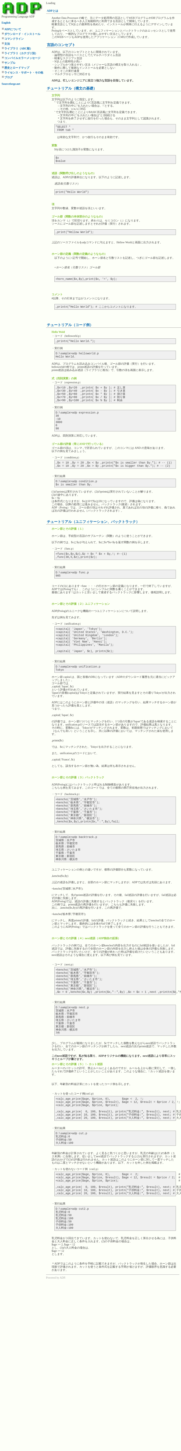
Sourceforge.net (11, 83)
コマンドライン (14, 38)
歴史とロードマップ (16, 67)
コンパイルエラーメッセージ (22, 58)
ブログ (8, 77)
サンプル (9, 62)
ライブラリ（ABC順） (18, 48)
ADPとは (52, 10)
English (6, 22)
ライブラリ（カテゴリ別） (21, 53)
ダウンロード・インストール (22, 34)
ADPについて (12, 29)
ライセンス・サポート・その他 (23, 72)
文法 (7, 43)
